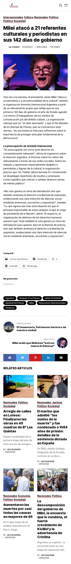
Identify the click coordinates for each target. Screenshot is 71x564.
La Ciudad (14, 47)
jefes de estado (53, 298)
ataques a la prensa (29, 298)
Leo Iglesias (14, 449)
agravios (9, 298)
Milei (31, 303)
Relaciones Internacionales (52, 303)
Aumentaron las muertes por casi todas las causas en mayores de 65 (18, 511)
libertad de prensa (14, 303)
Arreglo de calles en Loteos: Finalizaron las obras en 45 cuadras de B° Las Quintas (18, 421)
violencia (9, 307)
